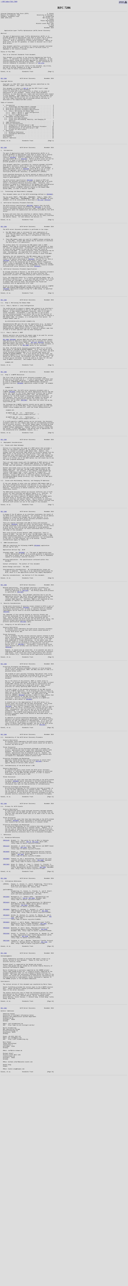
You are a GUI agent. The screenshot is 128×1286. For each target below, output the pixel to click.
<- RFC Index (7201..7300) (9, 1)
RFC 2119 (40, 236)
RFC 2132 (34, 406)
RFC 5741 (41, 73)
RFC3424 (37, 315)
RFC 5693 (43, 1099)
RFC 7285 (43, 1032)
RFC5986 (12, 403)
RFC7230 (38, 245)
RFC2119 (47, 236)
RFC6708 (24, 187)
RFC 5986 (6, 403)
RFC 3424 (24, 1077)
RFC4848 (6, 342)
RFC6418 (14, 623)
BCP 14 (29, 1002)
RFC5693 (12, 185)
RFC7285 (29, 212)
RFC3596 (6, 308)
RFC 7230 (44, 1121)
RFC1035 (31, 307)
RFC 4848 (20, 1017)
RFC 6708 (25, 1115)
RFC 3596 (45, 1084)
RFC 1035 (32, 1069)
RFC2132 (40, 406)
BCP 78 (26, 103)
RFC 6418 (44, 1106)
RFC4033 (21, 827)
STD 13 (25, 1069)
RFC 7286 (4, 91)
